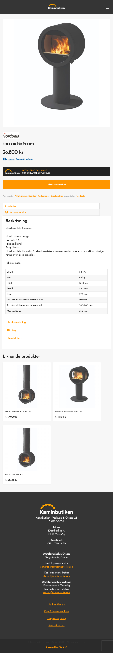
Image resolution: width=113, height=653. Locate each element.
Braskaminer (57, 196)
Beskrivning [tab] (10, 206)
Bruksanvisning (17, 322)
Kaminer (32, 196)
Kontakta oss (57, 625)
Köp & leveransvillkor (56, 611)
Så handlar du (56, 604)
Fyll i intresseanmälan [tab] (15, 212)
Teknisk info (15, 338)
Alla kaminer (21, 196)
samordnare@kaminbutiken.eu (56, 567)
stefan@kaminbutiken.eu (56, 576)
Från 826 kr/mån (17, 158)
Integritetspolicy (56, 618)
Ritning (11, 330)
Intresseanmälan (56, 184)
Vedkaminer (43, 196)
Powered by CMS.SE (56, 647)
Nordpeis (80, 196)
